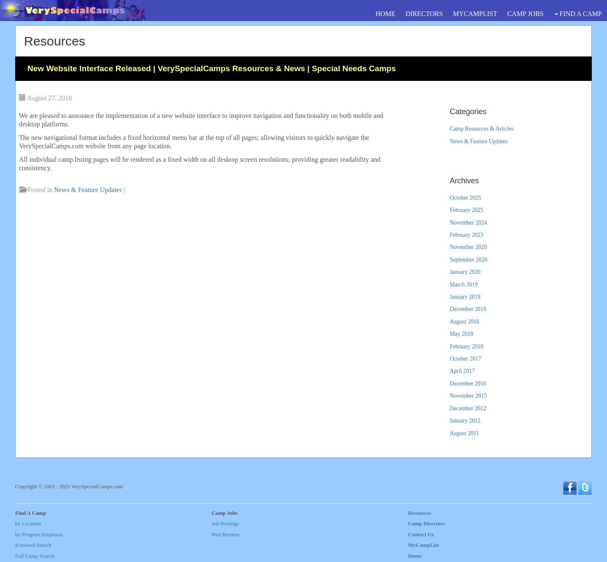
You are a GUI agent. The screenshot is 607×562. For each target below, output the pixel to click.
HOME (385, 13)
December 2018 (468, 309)
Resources (419, 513)
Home (415, 556)
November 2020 (468, 247)
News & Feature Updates (88, 189)
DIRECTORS (424, 13)
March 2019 (464, 284)
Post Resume (225, 535)
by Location (28, 524)
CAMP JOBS (525, 13)
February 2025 (466, 210)
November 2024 (468, 222)
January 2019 (465, 297)
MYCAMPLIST (475, 13)
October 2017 (465, 359)
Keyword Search (33, 545)
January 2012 (465, 420)
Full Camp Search (34, 556)
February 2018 (466, 346)
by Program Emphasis (39, 535)
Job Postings (225, 524)
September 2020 (468, 260)
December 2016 (468, 383)
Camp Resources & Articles (481, 129)
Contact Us (421, 535)
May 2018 (461, 334)
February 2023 (466, 235)
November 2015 (468, 396)
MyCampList (423, 545)
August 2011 (464, 433)
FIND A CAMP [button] (578, 13)
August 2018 (464, 321)
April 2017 (462, 371)
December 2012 (468, 408)
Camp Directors (426, 524)
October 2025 (465, 198)
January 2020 (465, 272)
